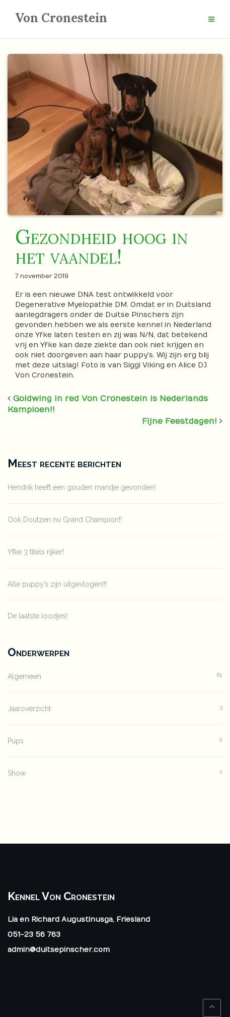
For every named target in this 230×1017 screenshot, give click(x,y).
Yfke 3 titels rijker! (36, 552)
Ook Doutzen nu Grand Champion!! (65, 520)
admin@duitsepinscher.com (59, 949)
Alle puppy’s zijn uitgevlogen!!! (57, 584)
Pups (16, 741)
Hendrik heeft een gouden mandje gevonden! (82, 487)
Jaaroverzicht (29, 709)
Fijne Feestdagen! (179, 421)
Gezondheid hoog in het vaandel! (101, 246)
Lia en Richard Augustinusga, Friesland (79, 919)
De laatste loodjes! (37, 616)
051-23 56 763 (34, 934)
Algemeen (24, 676)
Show (17, 773)
